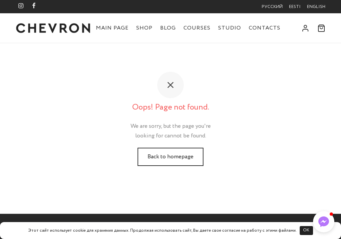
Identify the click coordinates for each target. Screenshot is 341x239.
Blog (168, 28)
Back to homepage (170, 157)
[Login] (305, 28)
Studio (229, 28)
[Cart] (321, 28)
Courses (196, 28)
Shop (144, 28)
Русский (272, 7)
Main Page (112, 28)
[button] (323, 221)
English (316, 7)
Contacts (264, 28)
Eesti (295, 7)
